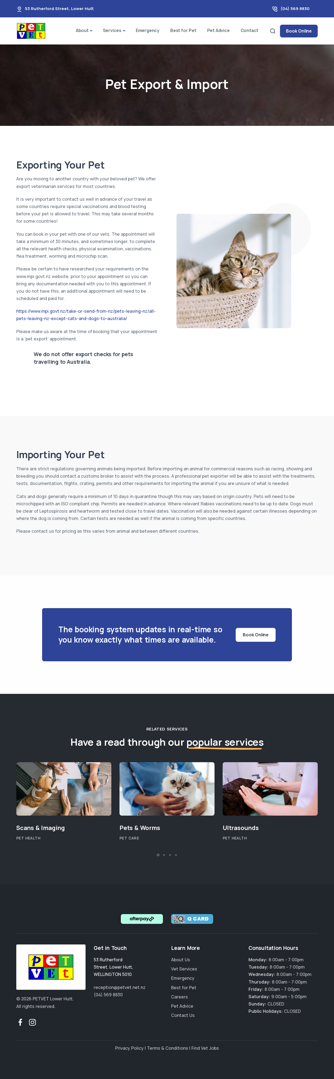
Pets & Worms (139, 828)
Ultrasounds (241, 828)
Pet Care (129, 838)
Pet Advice (218, 30)
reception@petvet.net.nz (120, 987)
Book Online (299, 31)
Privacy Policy (129, 1048)
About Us (180, 960)
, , (113, 967)
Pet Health (28, 838)
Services (112, 30)
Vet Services (184, 969)
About (82, 30)
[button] (158, 855)
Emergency (147, 30)
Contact (250, 30)
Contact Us (183, 1015)
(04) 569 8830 (295, 8)
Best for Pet (183, 30)
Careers (179, 997)
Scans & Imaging (40, 828)
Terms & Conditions (167, 1048)
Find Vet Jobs (205, 1048)
